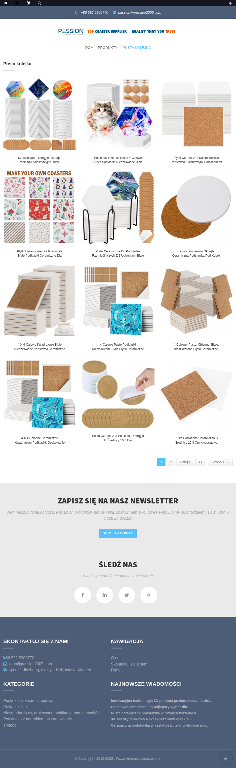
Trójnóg (9, 725)
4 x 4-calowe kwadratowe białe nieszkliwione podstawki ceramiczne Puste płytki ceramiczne (39, 349)
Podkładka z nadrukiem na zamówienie (37, 719)
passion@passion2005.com (139, 12)
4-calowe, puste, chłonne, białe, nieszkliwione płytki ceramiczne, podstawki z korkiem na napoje (196, 349)
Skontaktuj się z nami (129, 664)
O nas (116, 658)
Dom (89, 48)
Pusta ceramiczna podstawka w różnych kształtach (153, 713)
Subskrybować (118, 533)
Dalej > (185, 462)
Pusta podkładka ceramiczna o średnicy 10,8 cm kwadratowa (196, 440)
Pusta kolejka (137, 48)
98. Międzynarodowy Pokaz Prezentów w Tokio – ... (153, 719)
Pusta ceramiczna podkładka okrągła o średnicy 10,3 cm (118, 438)
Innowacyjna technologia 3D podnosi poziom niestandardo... (161, 701)
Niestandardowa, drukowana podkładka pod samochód (51, 713)
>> (200, 462)
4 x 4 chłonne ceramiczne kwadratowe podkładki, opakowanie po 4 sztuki (40, 442)
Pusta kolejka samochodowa (28, 700)
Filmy (115, 670)
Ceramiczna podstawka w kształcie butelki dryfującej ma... (159, 725)
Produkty (107, 48)
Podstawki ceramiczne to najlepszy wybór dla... (150, 707)
